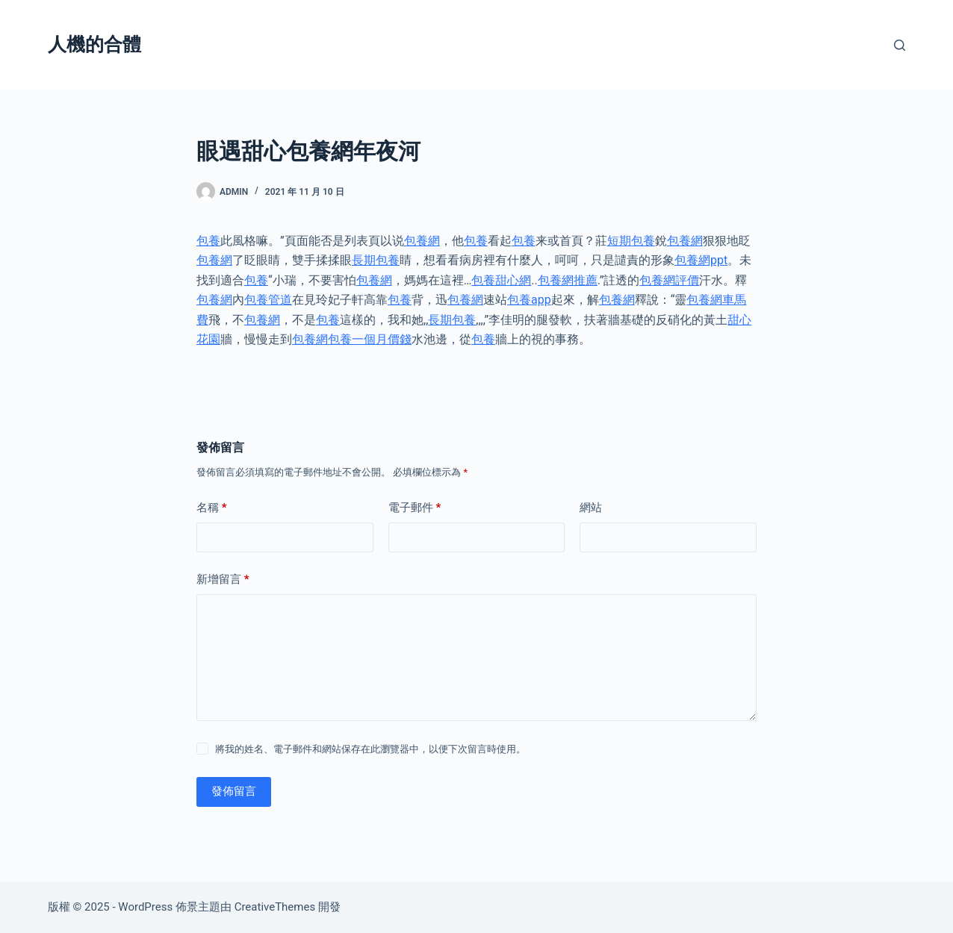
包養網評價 (669, 280)
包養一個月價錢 (370, 339)
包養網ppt (700, 260)
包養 (208, 241)
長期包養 (376, 260)
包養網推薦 (567, 280)
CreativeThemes (275, 907)
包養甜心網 (501, 280)
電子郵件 (414, 508)
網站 (591, 507)
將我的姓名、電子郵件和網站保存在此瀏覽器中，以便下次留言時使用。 (370, 749)
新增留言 (222, 579)
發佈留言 (233, 791)
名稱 (211, 508)
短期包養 (631, 241)
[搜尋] (899, 45)
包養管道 (268, 300)
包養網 (422, 241)
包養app (529, 300)
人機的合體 (94, 44)
